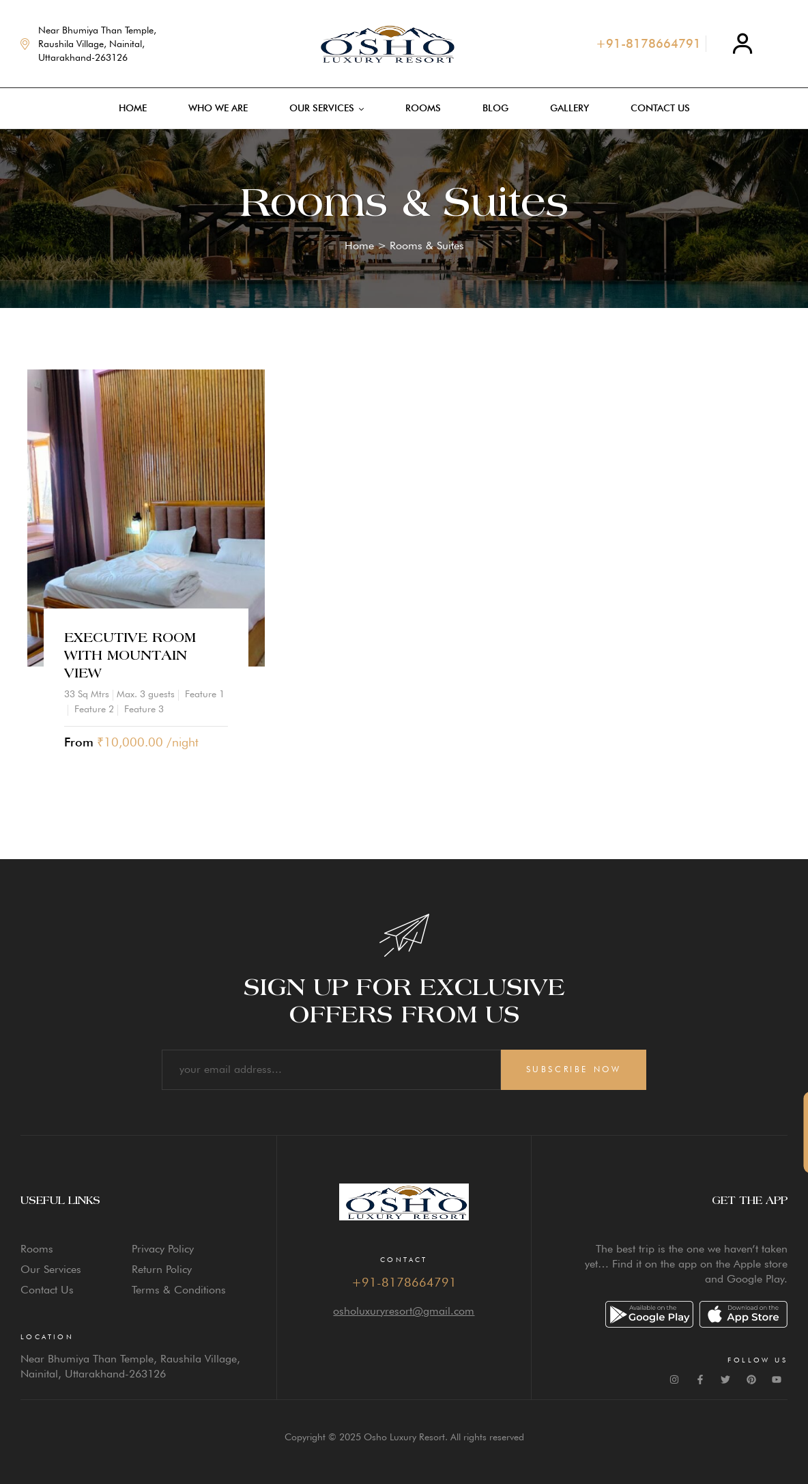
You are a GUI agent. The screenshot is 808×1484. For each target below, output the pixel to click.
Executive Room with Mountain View (130, 655)
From (78, 742)
